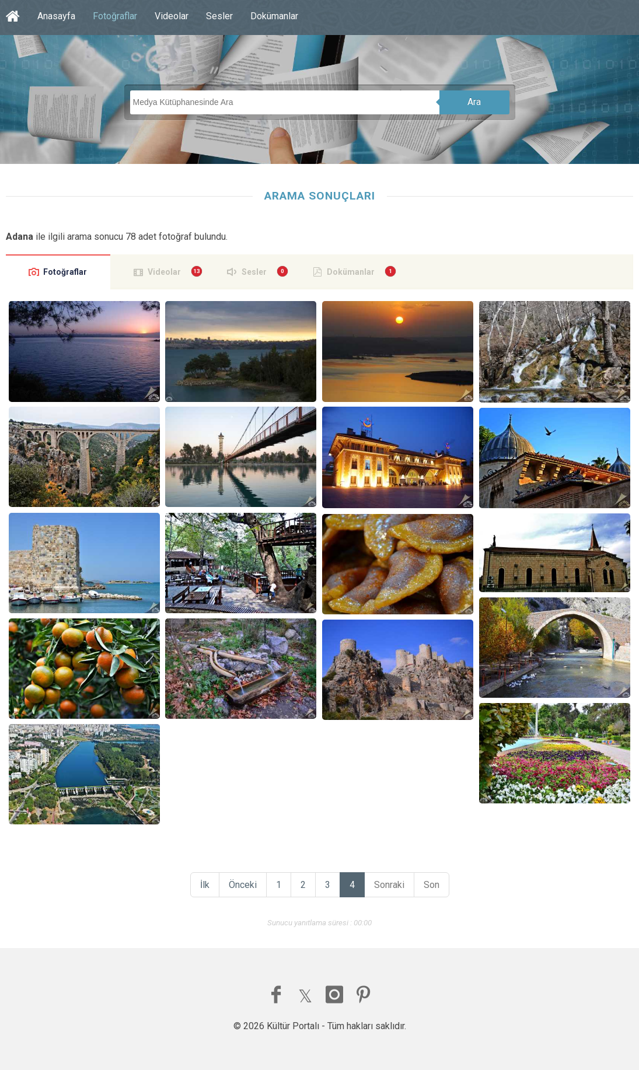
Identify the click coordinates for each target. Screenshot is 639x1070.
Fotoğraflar (115, 16)
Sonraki (389, 884)
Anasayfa (56, 16)
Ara (474, 101)
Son (431, 884)
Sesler (219, 16)
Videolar (171, 16)
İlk (204, 884)
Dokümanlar (274, 16)
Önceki (243, 884)
